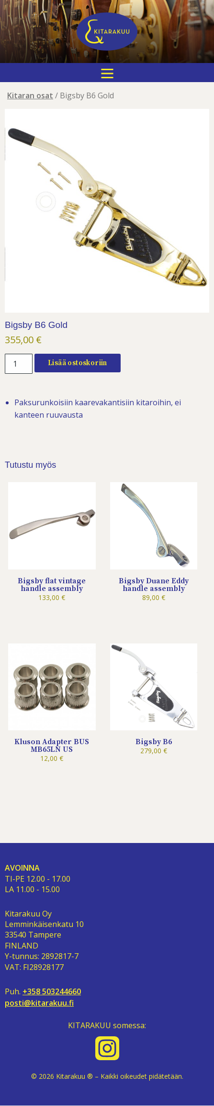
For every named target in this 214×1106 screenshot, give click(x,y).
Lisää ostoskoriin (77, 363)
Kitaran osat (30, 95)
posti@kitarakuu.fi (39, 1003)
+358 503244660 (52, 992)
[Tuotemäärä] (19, 364)
